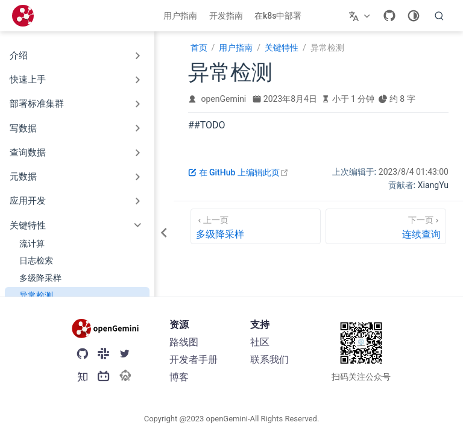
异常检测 (36, 295)
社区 (259, 342)
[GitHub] (389, 15)
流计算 (32, 243)
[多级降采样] (256, 226)
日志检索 (36, 260)
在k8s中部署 (277, 15)
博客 (179, 377)
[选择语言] (361, 15)
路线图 (183, 342)
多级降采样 (40, 278)
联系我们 (269, 359)
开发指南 (226, 15)
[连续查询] (386, 226)
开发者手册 (193, 359)
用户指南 (180, 15)
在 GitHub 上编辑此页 (238, 172)
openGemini (224, 99)
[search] (439, 15)
